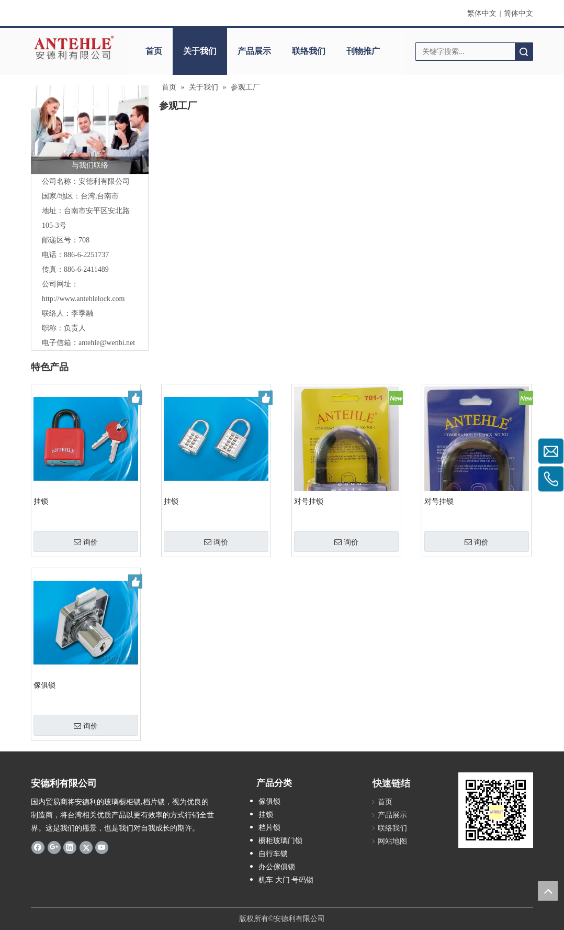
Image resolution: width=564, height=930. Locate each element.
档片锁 (269, 828)
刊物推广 (363, 51)
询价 (86, 542)
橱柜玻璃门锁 (280, 841)
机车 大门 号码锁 (285, 880)
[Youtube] (101, 847)
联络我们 (308, 51)
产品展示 (254, 51)
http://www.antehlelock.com (83, 299)
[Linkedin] (69, 847)
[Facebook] (37, 847)
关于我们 (200, 51)
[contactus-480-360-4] (90, 129)
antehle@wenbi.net (106, 343)
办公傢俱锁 (276, 867)
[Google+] (54, 847)
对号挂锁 (308, 501)
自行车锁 (273, 854)
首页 (153, 51)
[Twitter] (86, 847)
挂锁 (40, 501)
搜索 (524, 51)
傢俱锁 (44, 685)
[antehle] (495, 809)
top (548, 891)
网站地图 (392, 841)
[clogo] (74, 47)
